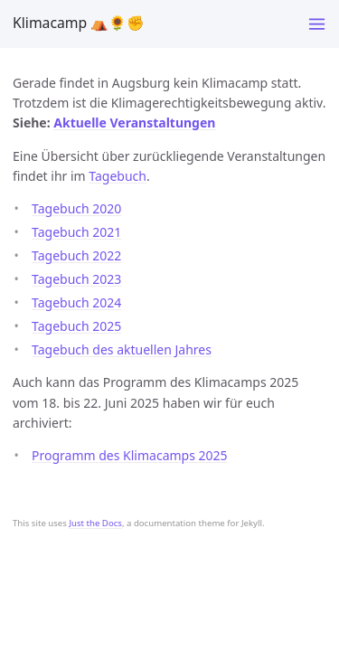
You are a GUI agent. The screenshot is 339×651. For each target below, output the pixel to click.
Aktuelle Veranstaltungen (134, 122)
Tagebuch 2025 (76, 326)
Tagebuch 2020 (76, 208)
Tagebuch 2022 (76, 255)
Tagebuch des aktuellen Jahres (122, 349)
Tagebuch (117, 175)
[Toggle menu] (317, 24)
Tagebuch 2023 (76, 279)
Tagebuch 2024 (76, 302)
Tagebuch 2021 (76, 232)
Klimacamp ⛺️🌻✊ (79, 23)
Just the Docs (95, 523)
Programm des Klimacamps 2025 (130, 455)
